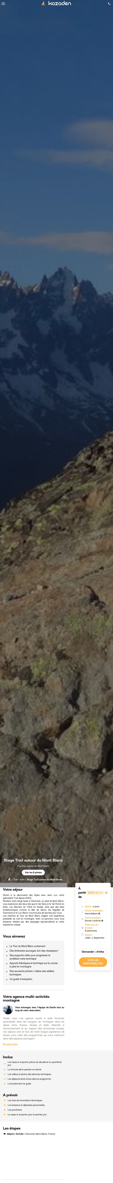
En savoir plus (10, 1044)
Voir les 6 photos (33, 872)
